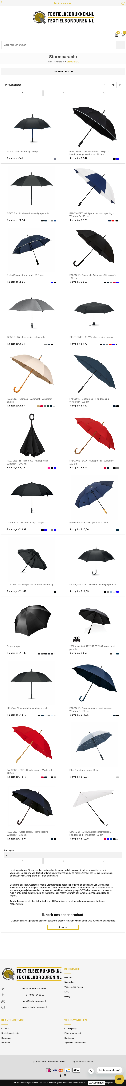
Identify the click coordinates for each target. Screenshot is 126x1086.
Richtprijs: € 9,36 (16, 344)
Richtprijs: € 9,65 (78, 653)
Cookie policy (70, 1029)
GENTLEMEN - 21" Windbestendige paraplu (91, 337)
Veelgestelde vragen (74, 987)
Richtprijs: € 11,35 (16, 653)
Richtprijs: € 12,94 (16, 839)
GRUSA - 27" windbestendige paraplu (26, 523)
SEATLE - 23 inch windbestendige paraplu (28, 213)
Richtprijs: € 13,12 (16, 715)
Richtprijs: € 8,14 (16, 220)
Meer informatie (79, 1083)
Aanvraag (63, 927)
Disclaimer (69, 1038)
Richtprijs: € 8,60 (78, 282)
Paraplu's (59, 62)
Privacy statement (72, 1034)
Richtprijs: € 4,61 (16, 158)
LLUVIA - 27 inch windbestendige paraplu (28, 708)
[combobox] (59, 45)
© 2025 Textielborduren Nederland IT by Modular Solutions (63, 1062)
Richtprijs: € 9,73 (16, 467)
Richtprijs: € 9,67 (78, 406)
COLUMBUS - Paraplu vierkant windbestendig (30, 585)
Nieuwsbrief (70, 983)
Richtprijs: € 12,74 (79, 777)
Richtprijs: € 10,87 (16, 529)
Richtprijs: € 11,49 (16, 591)
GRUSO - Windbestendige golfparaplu (26, 337)
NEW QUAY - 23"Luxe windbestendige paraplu (92, 585)
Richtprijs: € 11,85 (79, 715)
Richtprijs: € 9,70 (78, 344)
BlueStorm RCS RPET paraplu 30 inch (88, 523)
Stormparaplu (14, 646)
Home (49, 62)
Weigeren (109, 1083)
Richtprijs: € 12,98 (79, 839)
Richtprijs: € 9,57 (16, 406)
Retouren (5, 1043)
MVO (66, 992)
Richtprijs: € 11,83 (79, 591)
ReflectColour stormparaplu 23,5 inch (25, 275)
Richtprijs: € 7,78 (78, 220)
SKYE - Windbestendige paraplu (26, 151)
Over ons (68, 978)
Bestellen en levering (11, 1034)
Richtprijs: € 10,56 (79, 529)
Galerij (67, 997)
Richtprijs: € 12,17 (16, 777)
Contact (5, 1029)
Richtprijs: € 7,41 (78, 158)
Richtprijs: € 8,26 (16, 282)
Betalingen (6, 1038)
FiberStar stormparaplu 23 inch (85, 770)
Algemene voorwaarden (75, 1043)
